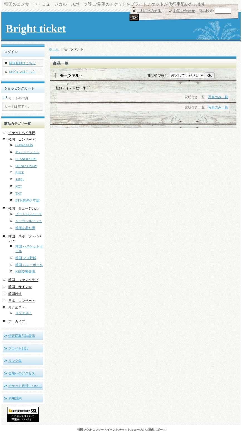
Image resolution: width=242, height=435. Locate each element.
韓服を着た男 (25, 228)
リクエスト (16, 307)
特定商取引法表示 (21, 336)
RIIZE (19, 173)
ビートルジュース (28, 214)
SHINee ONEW (26, 166)
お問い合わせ (184, 11)
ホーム (54, 49)
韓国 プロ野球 (25, 258)
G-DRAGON (24, 145)
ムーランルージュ (28, 221)
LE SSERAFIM (25, 159)
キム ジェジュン (27, 152)
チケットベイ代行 (21, 133)
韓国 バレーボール (29, 265)
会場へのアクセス (21, 373)
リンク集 (15, 361)
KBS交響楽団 (25, 272)
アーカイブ (16, 321)
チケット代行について (25, 386)
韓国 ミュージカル (23, 208)
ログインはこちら (22, 72)
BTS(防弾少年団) (27, 200)
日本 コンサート (21, 301)
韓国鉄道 (15, 294)
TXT (18, 193)
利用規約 (15, 398)
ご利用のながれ (149, 11)
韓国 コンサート (21, 139)
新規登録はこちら (22, 63)
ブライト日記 (18, 348)
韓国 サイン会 (20, 287)
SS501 (19, 180)
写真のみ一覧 (218, 97)
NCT (18, 186)
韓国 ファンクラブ (23, 280)
